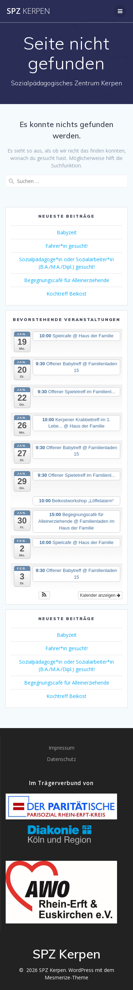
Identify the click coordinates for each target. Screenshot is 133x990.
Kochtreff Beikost (66, 293)
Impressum (61, 747)
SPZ (28, 11)
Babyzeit (67, 232)
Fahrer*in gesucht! (66, 245)
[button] (44, 595)
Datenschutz (61, 759)
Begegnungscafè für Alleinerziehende (66, 280)
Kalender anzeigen (100, 595)
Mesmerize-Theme (66, 977)
